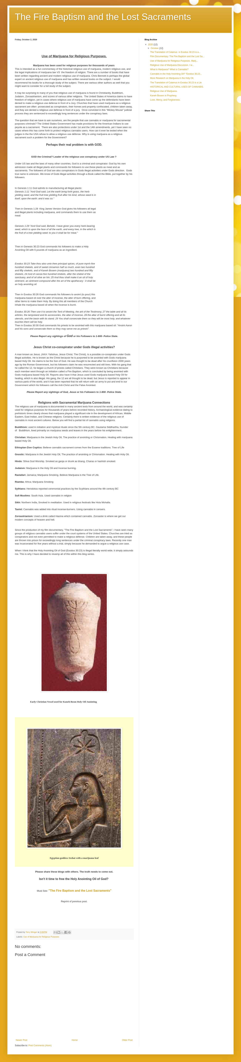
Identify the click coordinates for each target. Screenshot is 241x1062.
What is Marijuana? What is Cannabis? (169, 69)
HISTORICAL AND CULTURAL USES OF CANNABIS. (177, 87)
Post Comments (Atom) (40, 1045)
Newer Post (21, 1040)
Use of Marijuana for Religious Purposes (41, 937)
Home (75, 1040)
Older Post (127, 1040)
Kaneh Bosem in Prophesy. (163, 95)
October (155, 48)
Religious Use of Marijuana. (163, 91)
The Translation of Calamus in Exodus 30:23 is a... (175, 52)
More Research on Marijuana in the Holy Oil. (172, 78)
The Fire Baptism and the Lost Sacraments (103, 17)
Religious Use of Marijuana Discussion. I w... (172, 65)
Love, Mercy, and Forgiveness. (165, 100)
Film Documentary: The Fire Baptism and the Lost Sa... (177, 56)
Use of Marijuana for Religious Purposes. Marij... (174, 61)
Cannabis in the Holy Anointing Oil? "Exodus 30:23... (176, 74)
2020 (151, 44)
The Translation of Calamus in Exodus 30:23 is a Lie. (176, 82)
